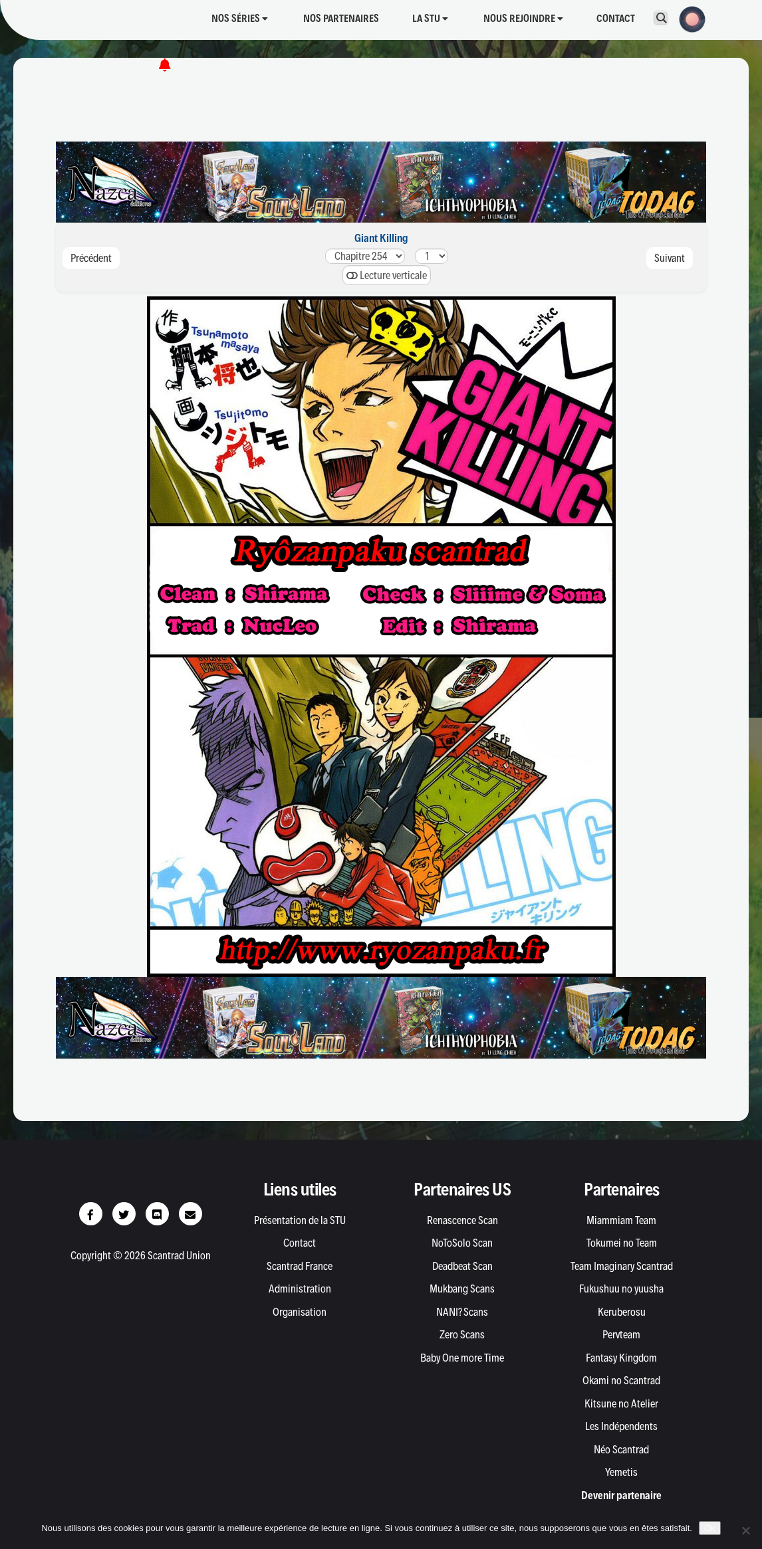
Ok (709, 1528)
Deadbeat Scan (462, 1266)
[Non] (745, 1530)
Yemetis (621, 1472)
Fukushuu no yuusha (621, 1288)
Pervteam (621, 1334)
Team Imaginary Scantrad (622, 1266)
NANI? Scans (462, 1312)
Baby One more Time (462, 1358)
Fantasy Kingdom (621, 1358)
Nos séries (239, 18)
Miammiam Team (621, 1220)
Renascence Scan (462, 1220)
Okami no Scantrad (621, 1380)
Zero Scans (462, 1334)
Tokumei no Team (621, 1243)
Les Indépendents (621, 1426)
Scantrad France (299, 1266)
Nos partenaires (341, 18)
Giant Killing (381, 238)
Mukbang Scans (462, 1288)
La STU (430, 18)
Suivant (669, 258)
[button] (688, 18)
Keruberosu (622, 1312)
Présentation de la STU (300, 1220)
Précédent (91, 258)
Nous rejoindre (523, 18)
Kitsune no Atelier (621, 1403)
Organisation (299, 1312)
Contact (615, 18)
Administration (300, 1288)
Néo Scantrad (621, 1449)
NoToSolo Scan (462, 1243)
